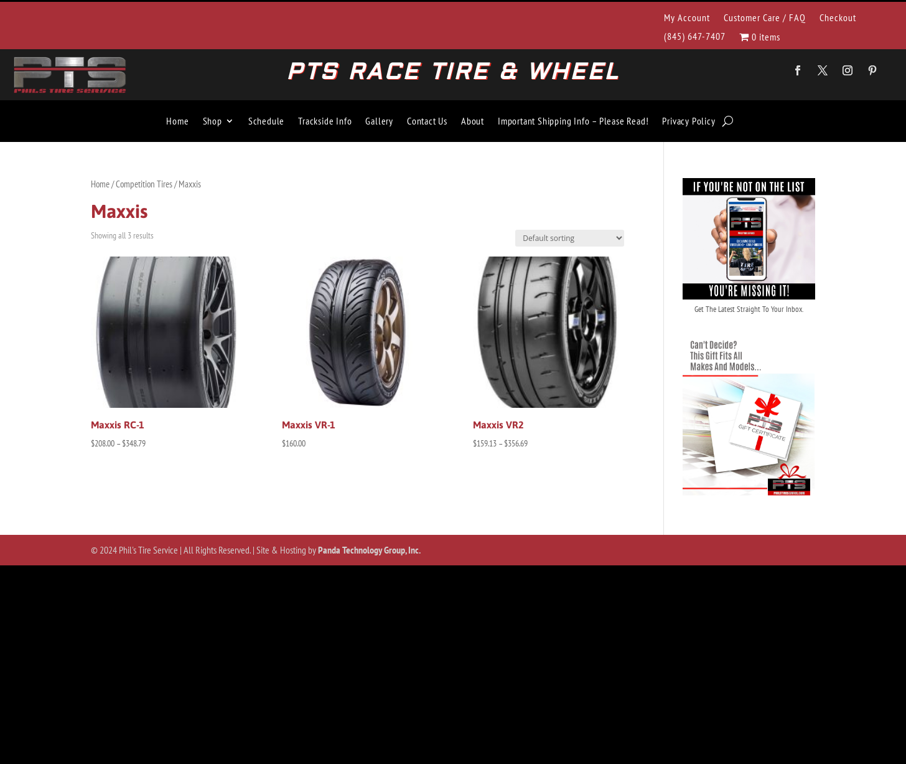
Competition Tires (144, 184)
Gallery (379, 121)
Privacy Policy (688, 121)
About (472, 121)
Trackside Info (325, 121)
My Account (687, 18)
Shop (212, 121)
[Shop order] (569, 238)
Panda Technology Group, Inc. (369, 550)
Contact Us (427, 121)
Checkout (838, 18)
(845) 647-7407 (695, 37)
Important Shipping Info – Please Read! (573, 121)
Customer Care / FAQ (765, 18)
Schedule (266, 121)
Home (177, 121)
